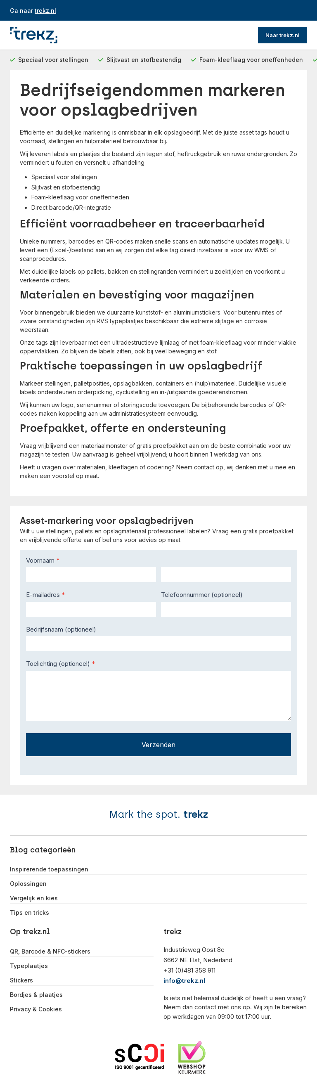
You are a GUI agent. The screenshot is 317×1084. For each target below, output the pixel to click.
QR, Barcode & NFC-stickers (50, 951)
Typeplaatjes (29, 966)
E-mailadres (45, 595)
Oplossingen (28, 884)
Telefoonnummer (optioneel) (202, 595)
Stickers (21, 980)
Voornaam (43, 560)
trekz (195, 814)
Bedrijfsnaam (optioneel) (61, 629)
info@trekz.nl (184, 980)
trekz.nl (45, 10)
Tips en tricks (29, 913)
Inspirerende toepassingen (49, 869)
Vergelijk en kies (34, 898)
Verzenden (158, 745)
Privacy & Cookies (36, 1009)
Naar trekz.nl (282, 35)
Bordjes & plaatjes (36, 995)
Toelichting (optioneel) (60, 663)
